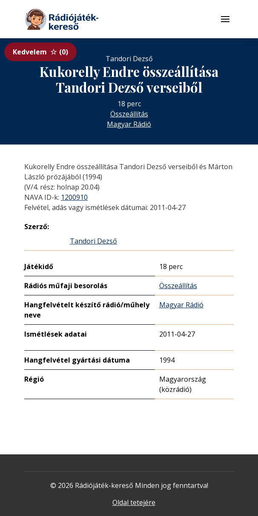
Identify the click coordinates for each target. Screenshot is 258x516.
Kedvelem (40, 52)
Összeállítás (129, 114)
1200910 (74, 197)
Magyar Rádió (129, 124)
